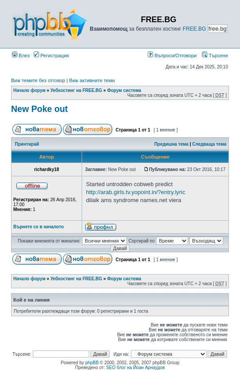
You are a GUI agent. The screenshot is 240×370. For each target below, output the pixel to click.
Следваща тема (209, 144)
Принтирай (27, 144)
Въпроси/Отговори (172, 55)
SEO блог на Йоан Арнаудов (135, 367)
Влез (21, 55)
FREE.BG (194, 29)
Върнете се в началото (38, 226)
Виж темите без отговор (38, 80)
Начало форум (29, 90)
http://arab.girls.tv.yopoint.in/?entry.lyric (135, 192)
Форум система (124, 90)
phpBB (91, 362)
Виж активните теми (92, 80)
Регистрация (51, 55)
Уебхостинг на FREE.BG (76, 90)
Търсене (215, 55)
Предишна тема (171, 144)
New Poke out (39, 109)
